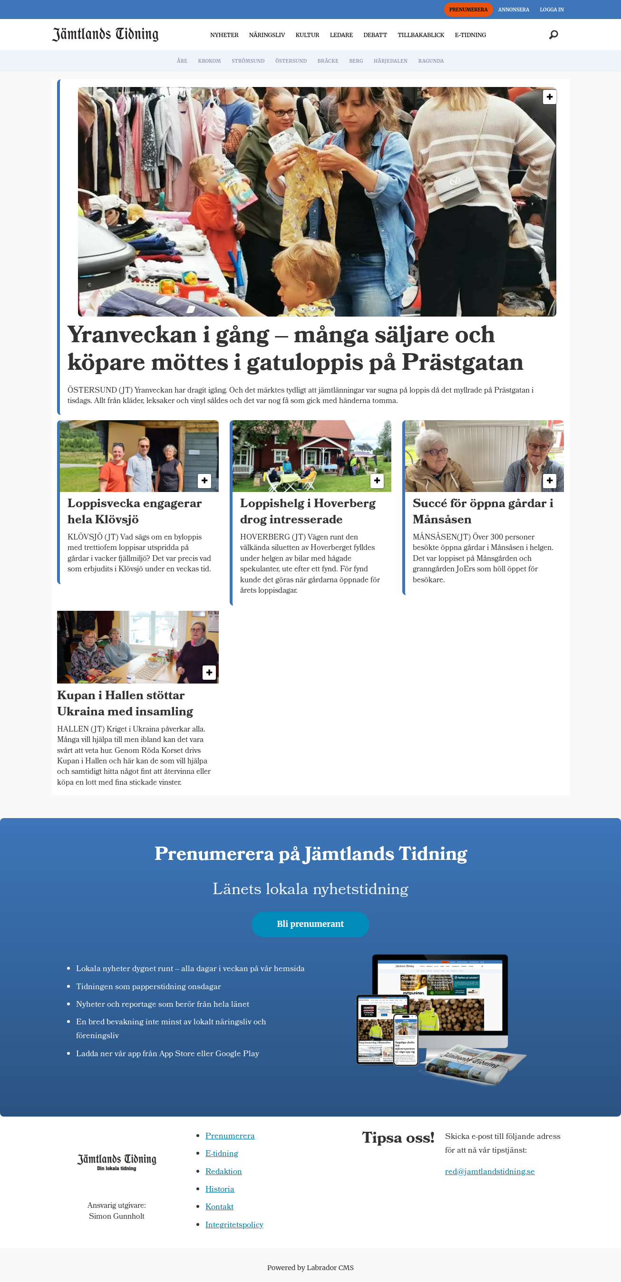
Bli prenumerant (310, 924)
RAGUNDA (431, 61)
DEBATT (375, 35)
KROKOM (209, 61)
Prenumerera (230, 1137)
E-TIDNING (470, 35)
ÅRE (182, 61)
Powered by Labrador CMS (310, 1267)
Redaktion (223, 1172)
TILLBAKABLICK (421, 35)
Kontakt (219, 1208)
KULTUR (308, 35)
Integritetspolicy (234, 1226)
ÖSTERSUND (291, 61)
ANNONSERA (513, 10)
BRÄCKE (328, 61)
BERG (356, 61)
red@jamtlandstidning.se (490, 1172)
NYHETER (224, 35)
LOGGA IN (552, 10)
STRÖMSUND (248, 61)
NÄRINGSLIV (267, 35)
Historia (219, 1190)
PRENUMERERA (468, 10)
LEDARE (341, 35)
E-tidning (221, 1154)
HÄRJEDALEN (391, 61)
